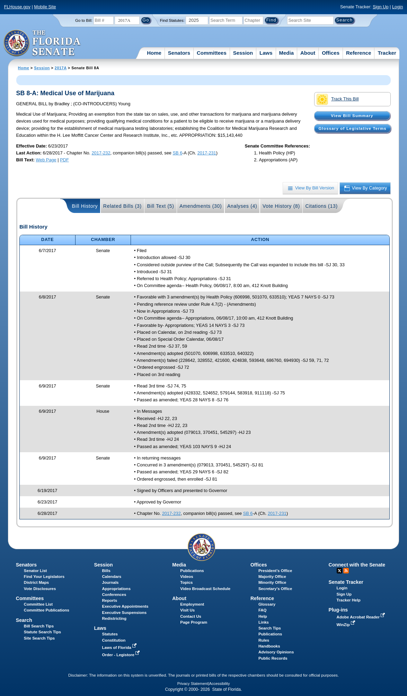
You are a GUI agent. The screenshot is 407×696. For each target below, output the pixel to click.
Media (286, 53)
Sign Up (381, 6)
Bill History (85, 206)
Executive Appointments (125, 606)
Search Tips (269, 628)
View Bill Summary (352, 116)
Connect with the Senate (357, 565)
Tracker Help (349, 600)
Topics (186, 582)
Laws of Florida (120, 647)
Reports (109, 600)
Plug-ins (338, 610)
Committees (212, 53)
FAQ (262, 610)
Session (243, 53)
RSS (346, 570)
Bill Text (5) (160, 206)
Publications (192, 571)
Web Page (46, 159)
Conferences (114, 594)
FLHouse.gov (17, 6)
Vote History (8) (281, 206)
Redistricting (114, 618)
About (307, 53)
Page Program (193, 622)
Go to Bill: (83, 20)
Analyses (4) (242, 206)
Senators (179, 53)
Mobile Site (45, 6)
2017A (61, 68)
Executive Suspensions (124, 612)
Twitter (339, 570)
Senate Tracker (346, 582)
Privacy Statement (192, 683)
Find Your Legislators (44, 576)
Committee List (38, 604)
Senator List (35, 571)
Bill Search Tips (39, 626)
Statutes (110, 634)
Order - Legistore (121, 655)
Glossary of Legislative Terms (353, 128)
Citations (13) (321, 206)
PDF (64, 159)
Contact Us (190, 616)
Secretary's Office (275, 589)
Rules (263, 640)
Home (154, 53)
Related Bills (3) (122, 206)
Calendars (112, 576)
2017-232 (100, 152)
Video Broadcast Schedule (205, 589)
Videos (186, 576)
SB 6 (178, 152)
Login (397, 6)
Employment (192, 604)
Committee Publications (46, 610)
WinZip (346, 625)
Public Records (272, 658)
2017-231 (206, 152)
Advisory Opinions (276, 652)
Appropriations (116, 589)
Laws (266, 53)
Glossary (266, 604)
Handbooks (269, 646)
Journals (110, 582)
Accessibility (219, 683)
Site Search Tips (39, 638)
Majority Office (272, 576)
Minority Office (272, 582)
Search (24, 620)
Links (263, 622)
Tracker (387, 53)
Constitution (114, 640)
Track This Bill (338, 99)
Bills (106, 571)
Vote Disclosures (40, 589)
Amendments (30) (200, 206)
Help (262, 616)
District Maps (36, 582)
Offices (330, 53)
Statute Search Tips (42, 632)
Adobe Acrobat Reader (362, 617)
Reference (358, 53)
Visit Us (187, 610)
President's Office (275, 571)
